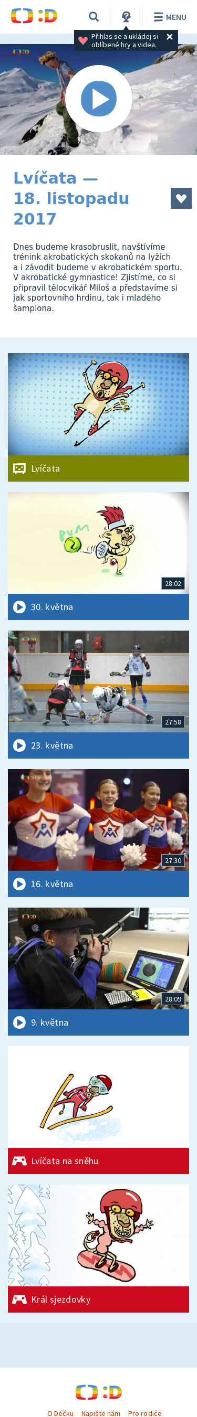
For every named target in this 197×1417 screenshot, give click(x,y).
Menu (168, 17)
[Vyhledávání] (94, 17)
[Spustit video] (98, 99)
